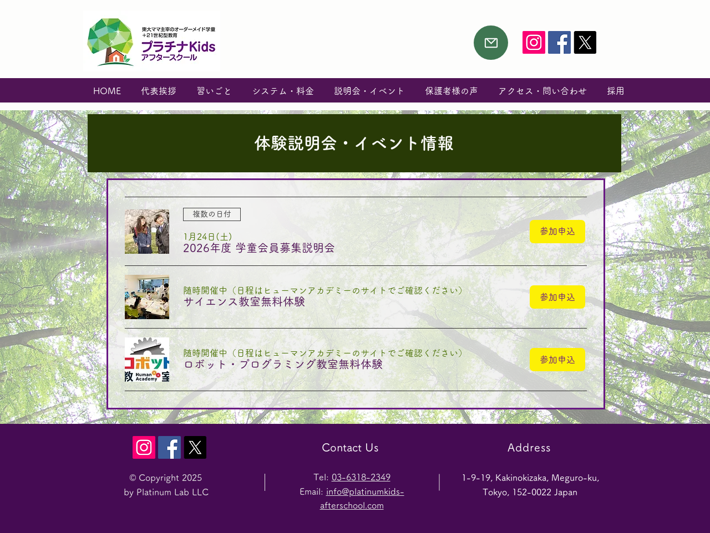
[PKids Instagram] (534, 42)
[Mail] (491, 42)
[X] (585, 42)
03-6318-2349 (361, 477)
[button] (259, 248)
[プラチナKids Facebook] (559, 42)
